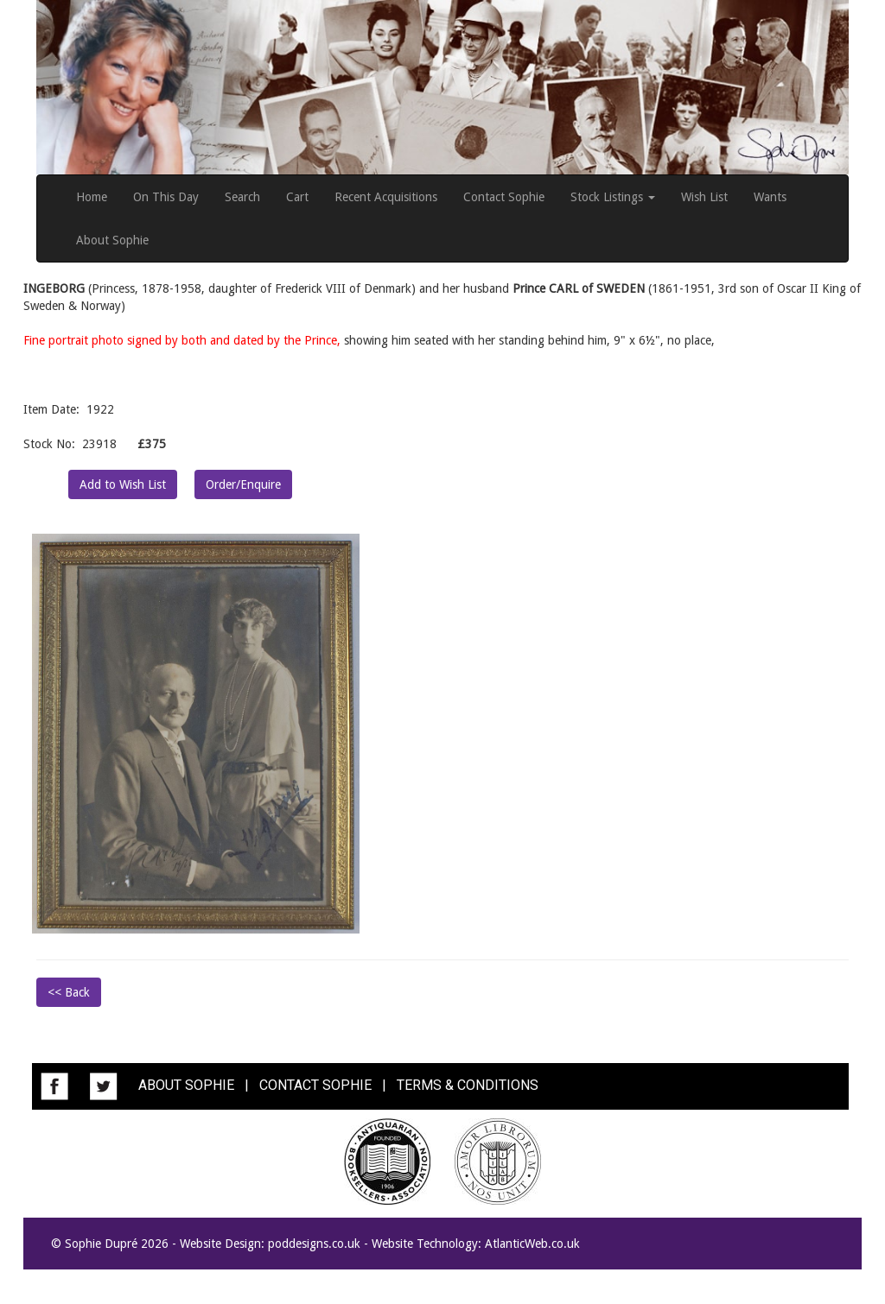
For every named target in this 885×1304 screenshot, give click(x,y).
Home (91, 197)
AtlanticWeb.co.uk (532, 1243)
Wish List (704, 197)
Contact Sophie (503, 197)
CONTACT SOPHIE (315, 1085)
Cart (297, 197)
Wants (770, 197)
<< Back (69, 992)
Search (242, 197)
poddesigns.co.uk (314, 1243)
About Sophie (112, 240)
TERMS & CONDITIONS (467, 1085)
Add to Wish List (123, 484)
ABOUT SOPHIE (186, 1085)
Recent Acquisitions (385, 197)
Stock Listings (612, 197)
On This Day (166, 197)
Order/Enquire (243, 484)
